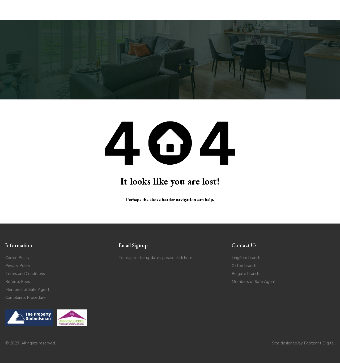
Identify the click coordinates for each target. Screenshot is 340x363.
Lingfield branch (246, 257)
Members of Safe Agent (27, 289)
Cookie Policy (17, 257)
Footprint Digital (319, 343)
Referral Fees (17, 281)
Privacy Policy (17, 265)
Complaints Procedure (25, 297)
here (188, 257)
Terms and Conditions (25, 273)
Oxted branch (244, 265)
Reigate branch (245, 273)
